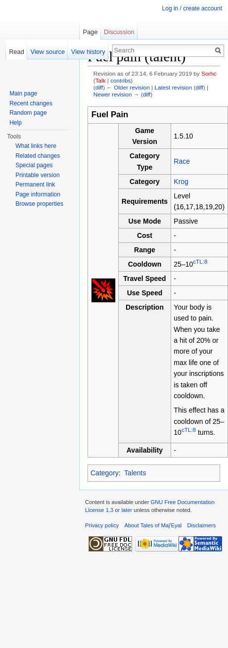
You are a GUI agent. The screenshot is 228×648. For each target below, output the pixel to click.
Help (15, 122)
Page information (37, 194)
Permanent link (35, 184)
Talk (100, 80)
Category (105, 473)
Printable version (37, 175)
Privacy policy (102, 525)
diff (99, 87)
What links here (35, 145)
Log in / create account (192, 8)
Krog (181, 181)
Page (90, 32)
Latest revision (173, 87)
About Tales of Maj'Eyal (153, 525)
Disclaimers (201, 525)
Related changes (37, 155)
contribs (120, 80)
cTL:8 (200, 261)
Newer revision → (116, 94)
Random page (27, 112)
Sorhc (209, 73)
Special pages (33, 165)
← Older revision (128, 87)
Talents (135, 473)
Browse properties (39, 203)
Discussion (119, 32)
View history (88, 51)
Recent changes (30, 103)
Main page (23, 93)
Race (182, 161)
